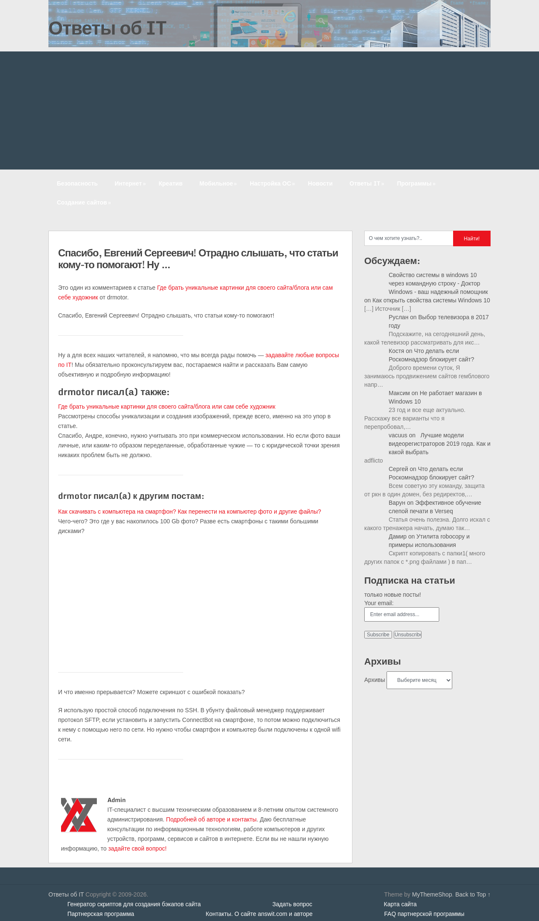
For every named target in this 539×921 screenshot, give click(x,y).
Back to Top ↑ (473, 894)
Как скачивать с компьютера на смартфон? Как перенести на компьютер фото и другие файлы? (189, 511)
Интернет (131, 183)
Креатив (171, 183)
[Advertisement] (269, 110)
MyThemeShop (432, 894)
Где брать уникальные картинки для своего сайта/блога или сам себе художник (166, 406)
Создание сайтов (84, 202)
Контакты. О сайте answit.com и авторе (259, 913)
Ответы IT (368, 183)
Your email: (379, 603)
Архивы (374, 679)
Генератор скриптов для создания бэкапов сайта (134, 904)
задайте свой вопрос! (137, 848)
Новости (320, 183)
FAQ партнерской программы (424, 913)
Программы (417, 183)
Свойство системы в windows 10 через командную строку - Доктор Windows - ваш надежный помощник (438, 283)
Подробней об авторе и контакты (211, 819)
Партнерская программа (100, 913)
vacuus (398, 435)
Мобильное (219, 183)
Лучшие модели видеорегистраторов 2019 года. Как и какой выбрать (440, 443)
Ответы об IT (107, 27)
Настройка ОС (273, 183)
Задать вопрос (292, 904)
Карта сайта (400, 904)
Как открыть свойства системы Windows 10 (431, 300)
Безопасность (77, 183)
